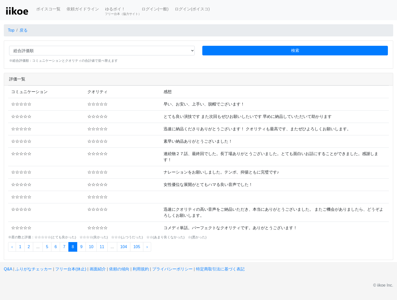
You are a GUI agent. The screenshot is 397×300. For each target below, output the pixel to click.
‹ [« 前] (12, 247)
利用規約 (141, 269)
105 (136, 247)
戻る (23, 30)
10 (91, 247)
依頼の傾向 (119, 269)
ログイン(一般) (155, 9)
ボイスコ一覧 (48, 9)
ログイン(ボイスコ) (192, 9)
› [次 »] (147, 247)
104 (123, 247)
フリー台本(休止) (70, 269)
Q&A (8, 269)
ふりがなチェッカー (33, 269)
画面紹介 (98, 269)
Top (11, 30)
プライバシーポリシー (172, 269)
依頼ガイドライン (83, 9)
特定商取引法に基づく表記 (220, 269)
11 (102, 247)
